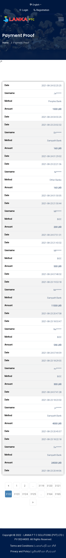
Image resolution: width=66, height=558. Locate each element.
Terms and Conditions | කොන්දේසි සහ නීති (33, 545)
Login (23, 10)
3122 (8, 494)
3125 (33, 494)
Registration (41, 10)
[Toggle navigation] (61, 19)
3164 (49, 494)
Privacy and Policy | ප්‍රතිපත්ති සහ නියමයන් (33, 551)
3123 (17, 494)
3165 (58, 494)
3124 (25, 494)
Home (5, 42)
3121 (58, 485)
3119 (41, 485)
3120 (49, 485)
